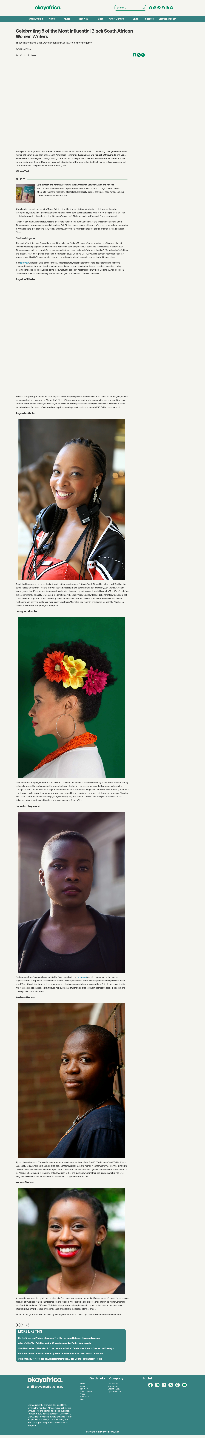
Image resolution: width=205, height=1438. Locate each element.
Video (100, 19)
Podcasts (149, 19)
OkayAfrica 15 (36, 19)
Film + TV (83, 19)
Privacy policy (113, 1386)
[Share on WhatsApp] (143, 55)
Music (67, 19)
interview (24, 263)
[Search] (143, 7)
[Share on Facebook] (134, 55)
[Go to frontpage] (47, 7)
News (52, 19)
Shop (135, 19)
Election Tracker (167, 19)
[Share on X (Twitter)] (139, 55)
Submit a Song (114, 1389)
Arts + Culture (116, 19)
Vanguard (82, 977)
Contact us (113, 1384)
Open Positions (114, 1391)
